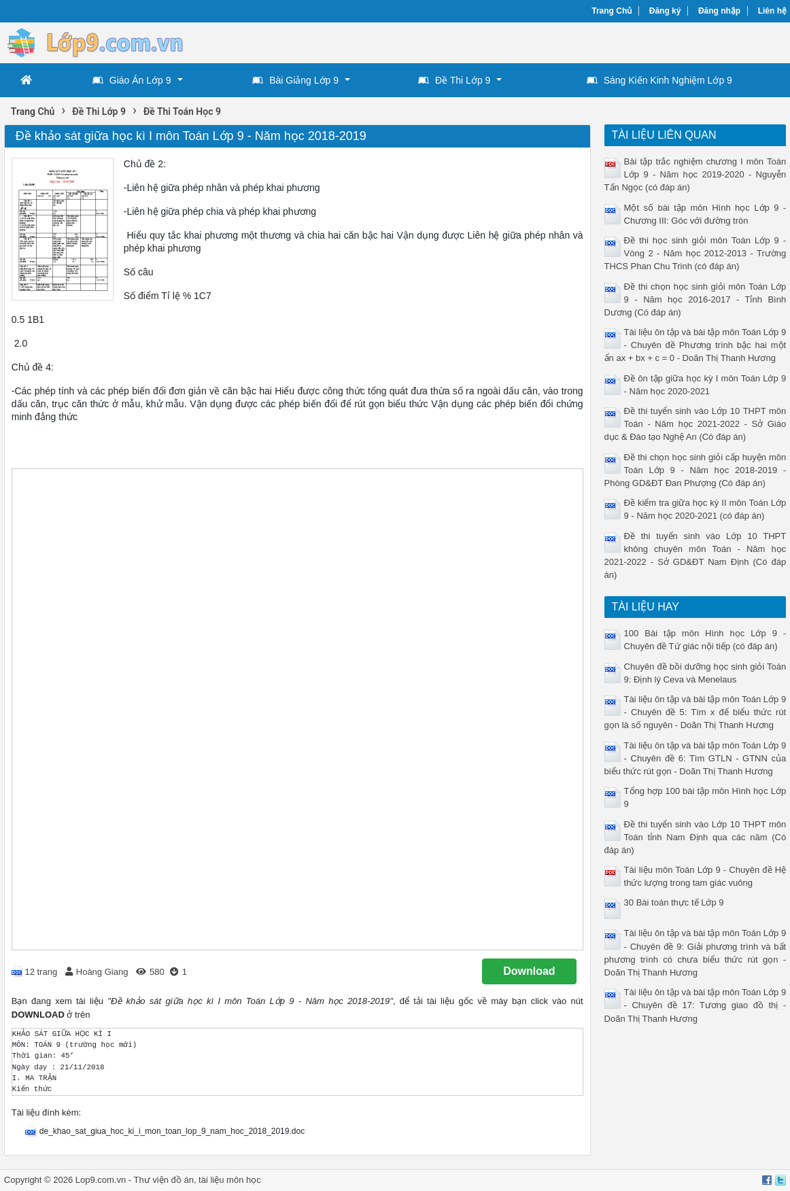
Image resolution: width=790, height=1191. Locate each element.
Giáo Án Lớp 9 (131, 80)
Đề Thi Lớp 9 (454, 80)
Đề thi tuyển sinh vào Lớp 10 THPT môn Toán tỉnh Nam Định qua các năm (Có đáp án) (695, 837)
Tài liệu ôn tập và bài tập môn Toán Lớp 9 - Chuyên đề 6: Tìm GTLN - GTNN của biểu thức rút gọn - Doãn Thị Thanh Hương (695, 758)
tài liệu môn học (230, 1180)
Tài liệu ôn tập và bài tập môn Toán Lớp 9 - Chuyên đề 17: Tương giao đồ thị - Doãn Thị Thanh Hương (695, 1005)
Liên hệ (772, 11)
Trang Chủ (611, 11)
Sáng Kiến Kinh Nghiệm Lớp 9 (659, 80)
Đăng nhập (719, 11)
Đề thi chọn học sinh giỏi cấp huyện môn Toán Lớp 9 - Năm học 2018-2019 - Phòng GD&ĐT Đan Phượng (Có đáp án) (695, 470)
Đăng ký (665, 11)
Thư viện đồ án (164, 1180)
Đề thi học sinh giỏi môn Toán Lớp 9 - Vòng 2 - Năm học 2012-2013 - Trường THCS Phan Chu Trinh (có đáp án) (695, 253)
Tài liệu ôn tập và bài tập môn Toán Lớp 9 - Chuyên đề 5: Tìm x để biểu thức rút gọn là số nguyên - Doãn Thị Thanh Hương (695, 712)
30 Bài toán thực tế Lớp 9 (674, 902)
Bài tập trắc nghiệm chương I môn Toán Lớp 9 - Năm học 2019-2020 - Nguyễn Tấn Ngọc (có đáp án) (695, 174)
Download (529, 971)
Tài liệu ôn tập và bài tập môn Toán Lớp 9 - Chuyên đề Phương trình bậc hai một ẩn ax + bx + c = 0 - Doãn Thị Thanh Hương (695, 345)
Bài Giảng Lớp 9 (295, 80)
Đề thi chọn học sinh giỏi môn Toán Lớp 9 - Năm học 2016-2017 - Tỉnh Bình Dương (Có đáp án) (695, 299)
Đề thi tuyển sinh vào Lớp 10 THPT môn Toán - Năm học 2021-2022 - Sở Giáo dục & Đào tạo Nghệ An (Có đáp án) (695, 424)
